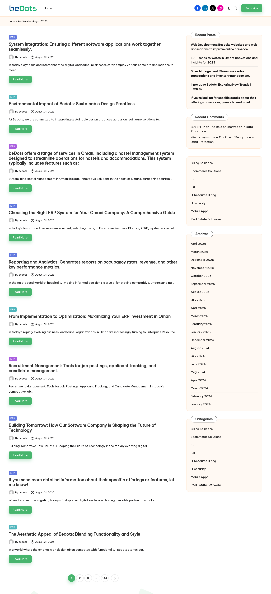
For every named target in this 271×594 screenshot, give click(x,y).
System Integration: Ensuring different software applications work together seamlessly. (85, 47)
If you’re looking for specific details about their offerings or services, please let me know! (223, 100)
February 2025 (201, 324)
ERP (12, 37)
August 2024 (200, 348)
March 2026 (199, 252)
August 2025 (200, 292)
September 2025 (203, 284)
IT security (198, 203)
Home (12, 21)
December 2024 (202, 340)
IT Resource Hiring (203, 195)
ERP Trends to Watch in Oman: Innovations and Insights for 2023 (224, 60)
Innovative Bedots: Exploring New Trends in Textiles (221, 87)
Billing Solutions (202, 163)
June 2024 (198, 364)
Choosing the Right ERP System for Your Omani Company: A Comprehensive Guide (92, 212)
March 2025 (199, 316)
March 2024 (199, 388)
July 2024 (198, 356)
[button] (251, 8)
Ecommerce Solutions (206, 171)
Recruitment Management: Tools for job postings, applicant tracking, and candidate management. (82, 368)
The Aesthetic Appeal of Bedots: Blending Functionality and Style (74, 534)
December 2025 (202, 260)
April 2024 (198, 380)
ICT (193, 187)
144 (104, 578)
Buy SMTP (198, 127)
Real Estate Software (206, 219)
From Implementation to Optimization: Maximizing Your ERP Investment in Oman (90, 316)
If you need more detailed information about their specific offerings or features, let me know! (91, 482)
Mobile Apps (199, 211)
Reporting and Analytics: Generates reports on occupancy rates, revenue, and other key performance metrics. (93, 264)
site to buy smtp (202, 137)
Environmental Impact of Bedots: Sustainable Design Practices (72, 103)
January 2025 (201, 332)
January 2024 (201, 404)
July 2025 (198, 300)
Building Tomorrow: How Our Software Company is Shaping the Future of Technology (82, 428)
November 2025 (202, 268)
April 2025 (198, 308)
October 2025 (201, 276)
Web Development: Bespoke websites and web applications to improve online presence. (224, 47)
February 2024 (201, 396)
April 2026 (198, 244)
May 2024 (198, 372)
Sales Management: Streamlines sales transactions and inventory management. (220, 73)
